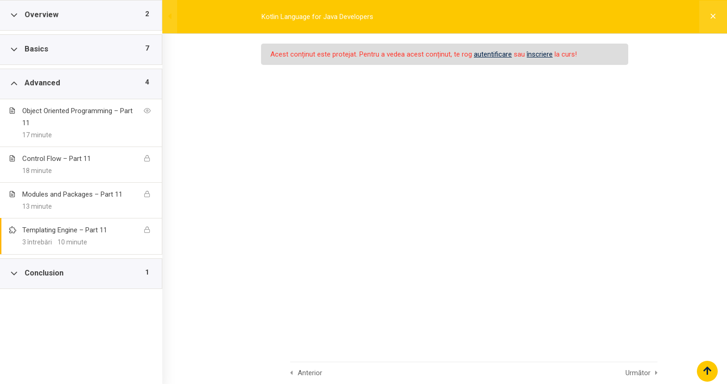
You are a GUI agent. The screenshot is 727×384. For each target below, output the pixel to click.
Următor (637, 373)
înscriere (540, 54)
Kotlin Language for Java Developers (317, 17)
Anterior (310, 373)
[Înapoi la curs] (713, 16)
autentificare (493, 54)
